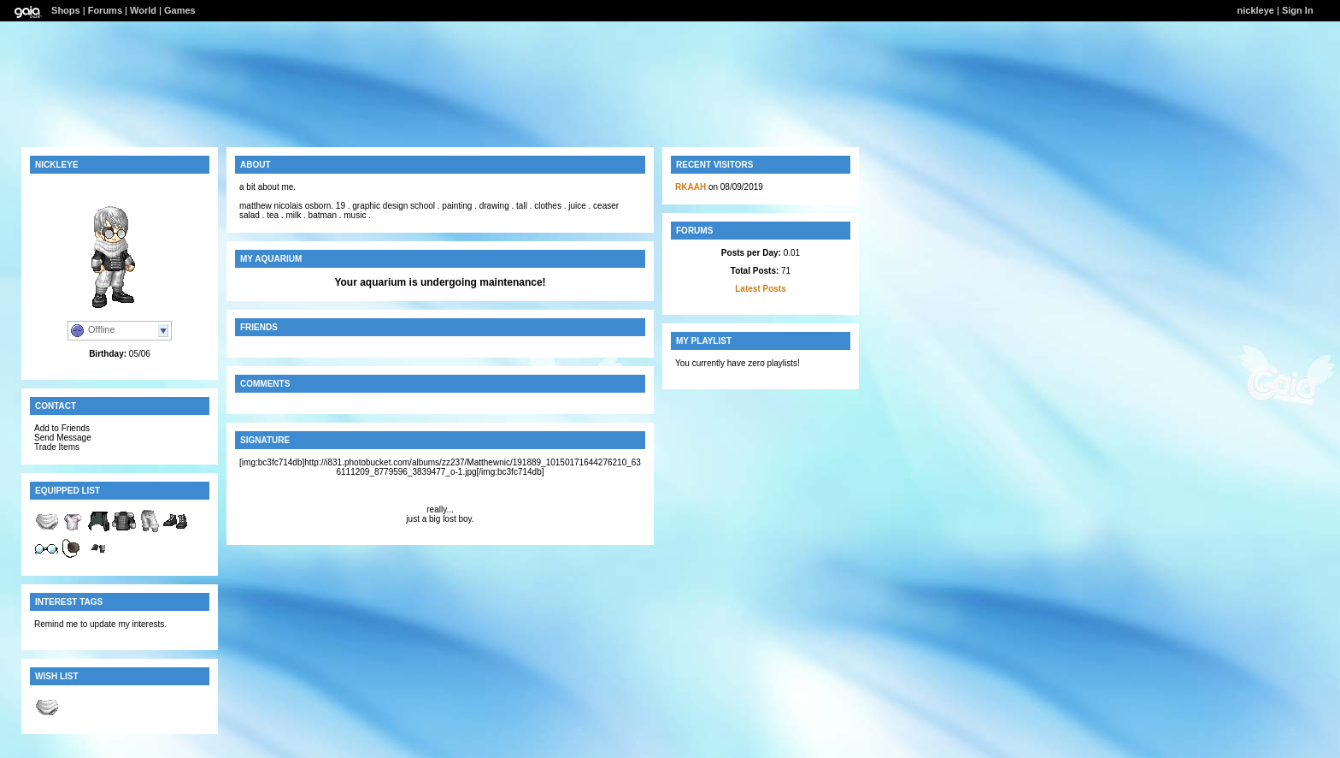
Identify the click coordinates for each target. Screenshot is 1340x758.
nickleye (1255, 10)
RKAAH (690, 187)
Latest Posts (760, 288)
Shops (65, 10)
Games (180, 10)
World (143, 10)
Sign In (1298, 10)
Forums (105, 10)
